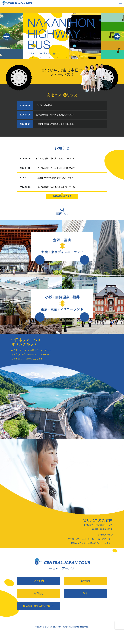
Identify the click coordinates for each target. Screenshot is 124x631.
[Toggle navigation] (122, 3)
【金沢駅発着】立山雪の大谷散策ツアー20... (56, 187)
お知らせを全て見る (62, 196)
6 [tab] (74, 59)
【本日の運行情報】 (45, 105)
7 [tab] (83, 59)
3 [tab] (49, 59)
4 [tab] (57, 59)
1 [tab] (32, 59)
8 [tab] (91, 59)
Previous (6, 36)
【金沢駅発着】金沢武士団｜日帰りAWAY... (56, 168)
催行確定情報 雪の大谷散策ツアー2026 (55, 115)
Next (117, 36)
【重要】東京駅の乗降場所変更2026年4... (55, 124)
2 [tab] (40, 59)
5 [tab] (66, 59)
